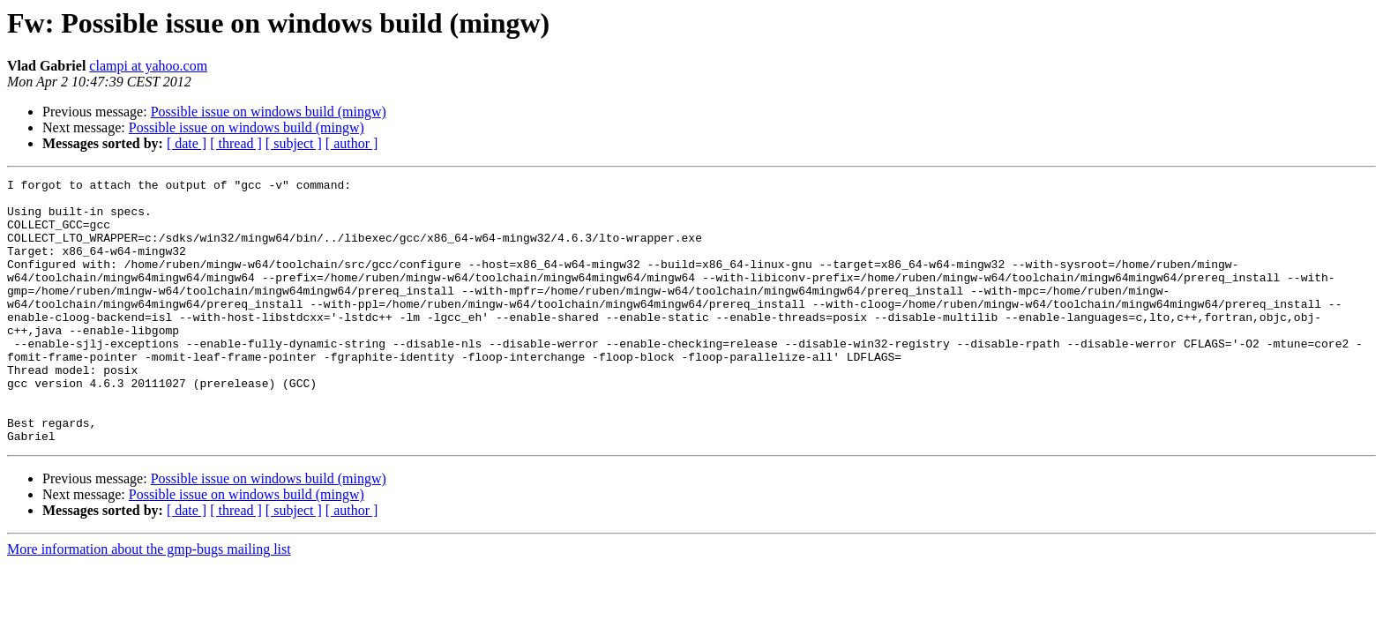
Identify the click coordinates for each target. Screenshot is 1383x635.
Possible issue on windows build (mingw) (268, 111)
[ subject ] (293, 143)
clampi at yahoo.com (148, 65)
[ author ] (351, 143)
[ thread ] (236, 143)
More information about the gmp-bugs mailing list (149, 601)
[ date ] (186, 143)
